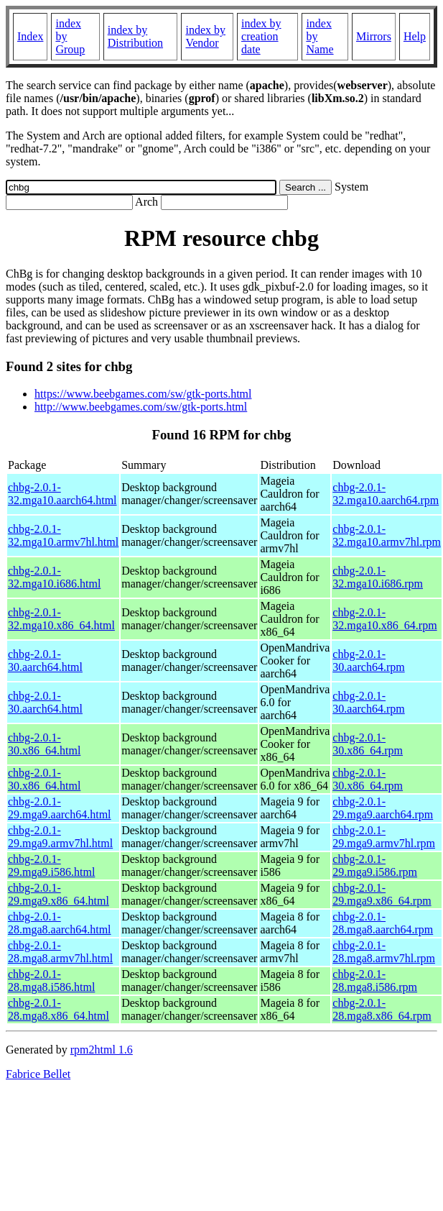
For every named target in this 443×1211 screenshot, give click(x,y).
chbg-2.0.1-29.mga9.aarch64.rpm (382, 808)
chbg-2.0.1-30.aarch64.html (45, 660)
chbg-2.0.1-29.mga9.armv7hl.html (60, 836)
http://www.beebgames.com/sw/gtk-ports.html (140, 407)
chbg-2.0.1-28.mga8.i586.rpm (374, 980)
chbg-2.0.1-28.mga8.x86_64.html (58, 1009)
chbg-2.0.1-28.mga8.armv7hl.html (60, 951)
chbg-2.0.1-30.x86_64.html (44, 744)
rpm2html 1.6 (101, 1049)
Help (415, 36)
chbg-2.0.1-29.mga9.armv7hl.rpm (383, 836)
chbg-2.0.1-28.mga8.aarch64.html (59, 923)
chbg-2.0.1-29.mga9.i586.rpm (374, 865)
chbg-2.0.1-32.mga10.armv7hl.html (63, 535)
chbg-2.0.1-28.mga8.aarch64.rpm (382, 923)
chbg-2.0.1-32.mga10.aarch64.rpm (385, 493)
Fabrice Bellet (38, 1074)
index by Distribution (135, 36)
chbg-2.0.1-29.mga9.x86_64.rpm (381, 894)
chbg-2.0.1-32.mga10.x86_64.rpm (384, 618)
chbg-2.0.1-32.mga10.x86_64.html (61, 618)
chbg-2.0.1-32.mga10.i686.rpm (377, 577)
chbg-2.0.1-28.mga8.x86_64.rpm (381, 1009)
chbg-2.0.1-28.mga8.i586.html (51, 980)
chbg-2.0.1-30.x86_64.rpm (367, 744)
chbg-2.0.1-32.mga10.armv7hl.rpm (386, 535)
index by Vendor (205, 36)
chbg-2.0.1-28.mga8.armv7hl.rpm (383, 951)
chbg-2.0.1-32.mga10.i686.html (54, 577)
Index (30, 36)
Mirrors (373, 36)
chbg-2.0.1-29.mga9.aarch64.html (59, 808)
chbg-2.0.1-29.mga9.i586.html (51, 865)
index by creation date (261, 36)
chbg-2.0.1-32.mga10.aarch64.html (62, 493)
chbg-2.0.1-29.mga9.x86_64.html (58, 894)
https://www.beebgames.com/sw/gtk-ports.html (142, 394)
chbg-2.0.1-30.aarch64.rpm (368, 660)
